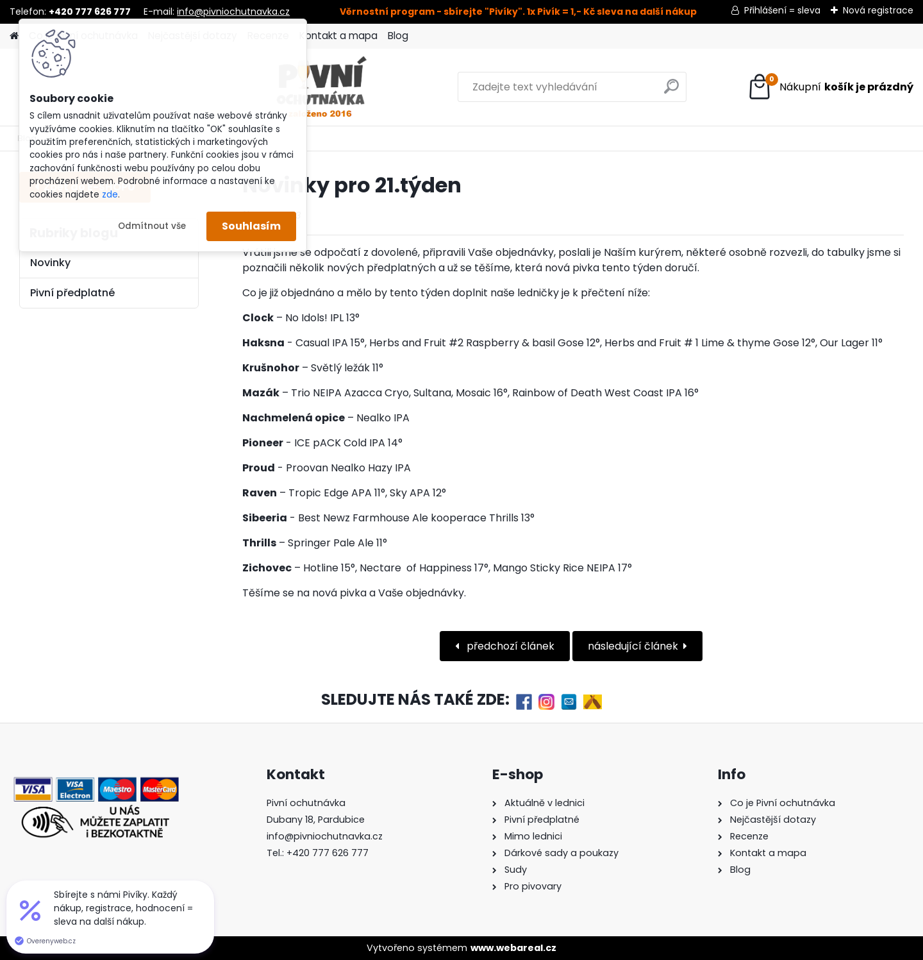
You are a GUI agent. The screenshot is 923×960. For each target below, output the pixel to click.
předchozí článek (509, 646)
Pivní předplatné (72, 292)
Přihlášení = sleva (782, 10)
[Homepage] (14, 36)
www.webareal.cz (513, 947)
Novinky (50, 262)
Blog (398, 35)
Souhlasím (251, 226)
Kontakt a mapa (338, 35)
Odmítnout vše (152, 226)
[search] (597, 91)
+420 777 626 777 (328, 852)
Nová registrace (878, 10)
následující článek (633, 646)
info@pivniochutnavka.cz (233, 11)
